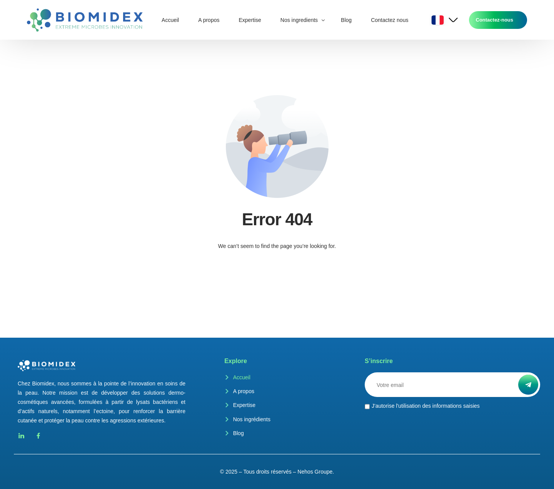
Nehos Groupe (314, 472)
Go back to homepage (277, 277)
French (437, 20)
